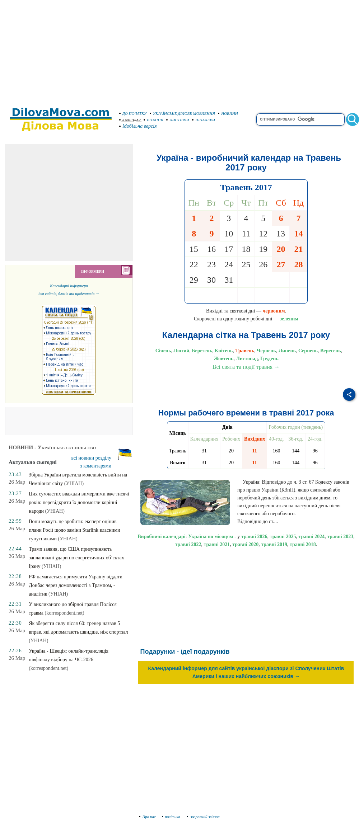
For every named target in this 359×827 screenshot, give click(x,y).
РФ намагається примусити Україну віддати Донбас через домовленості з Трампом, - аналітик (75, 585)
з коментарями (95, 466)
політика (171, 816)
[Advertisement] (179, 50)
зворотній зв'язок (203, 816)
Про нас (148, 816)
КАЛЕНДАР (129, 120)
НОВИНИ (228, 113)
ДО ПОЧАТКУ (133, 113)
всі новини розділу (91, 458)
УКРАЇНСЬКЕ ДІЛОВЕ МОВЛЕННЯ (182, 113)
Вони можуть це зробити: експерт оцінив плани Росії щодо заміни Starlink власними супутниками (74, 530)
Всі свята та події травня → (246, 367)
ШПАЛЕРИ (203, 120)
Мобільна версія (138, 126)
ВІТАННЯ (153, 120)
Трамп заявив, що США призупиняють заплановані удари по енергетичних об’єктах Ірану (76, 557)
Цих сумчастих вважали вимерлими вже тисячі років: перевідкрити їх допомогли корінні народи (79, 502)
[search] (300, 119)
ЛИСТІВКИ (177, 120)
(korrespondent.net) (64, 613)
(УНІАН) (74, 483)
